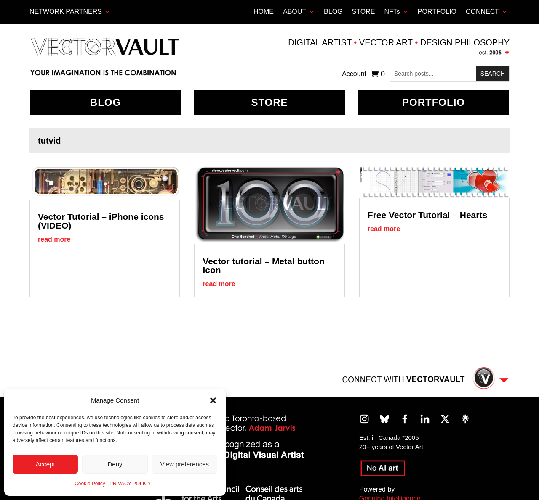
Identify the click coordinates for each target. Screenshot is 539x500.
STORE (363, 11)
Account (354, 74)
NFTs (392, 11)
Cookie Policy (90, 484)
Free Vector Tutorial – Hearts (427, 215)
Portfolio (433, 102)
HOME (263, 11)
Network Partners (65, 11)
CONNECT (482, 11)
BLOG (333, 11)
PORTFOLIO (437, 11)
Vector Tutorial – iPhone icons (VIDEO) (101, 221)
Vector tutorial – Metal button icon (263, 265)
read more (54, 239)
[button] (213, 400)
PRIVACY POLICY (130, 484)
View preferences (184, 464)
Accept (45, 464)
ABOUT (294, 11)
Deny (114, 464)
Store (269, 102)
